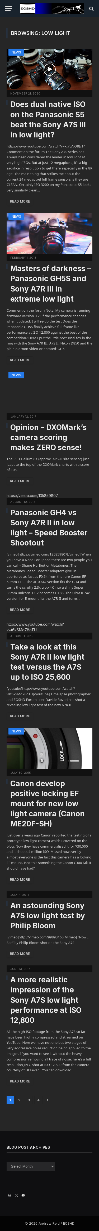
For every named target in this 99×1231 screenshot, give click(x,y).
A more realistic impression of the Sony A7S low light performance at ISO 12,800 (46, 999)
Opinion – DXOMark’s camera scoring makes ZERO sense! (48, 437)
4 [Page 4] (38, 1100)
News (16, 52)
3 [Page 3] (29, 1100)
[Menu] (8, 9)
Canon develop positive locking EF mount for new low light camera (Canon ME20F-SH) (47, 803)
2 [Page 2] (19, 1100)
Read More (20, 201)
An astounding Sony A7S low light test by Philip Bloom (47, 915)
